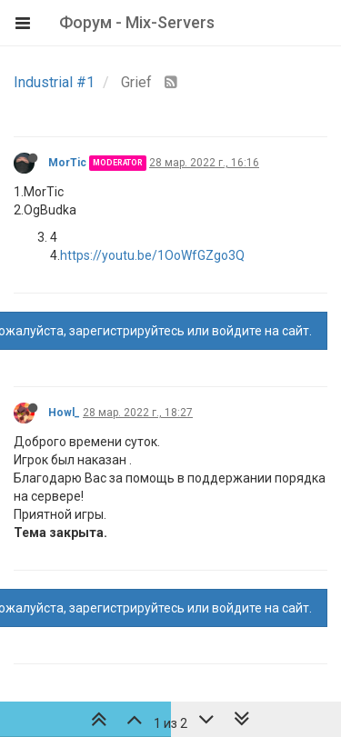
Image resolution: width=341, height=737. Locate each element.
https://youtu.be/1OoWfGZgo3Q (152, 255)
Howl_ (64, 412)
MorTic (67, 162)
